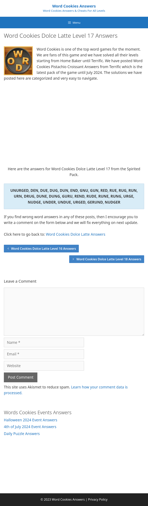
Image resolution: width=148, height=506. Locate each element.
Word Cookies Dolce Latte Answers (75, 234)
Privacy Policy (98, 499)
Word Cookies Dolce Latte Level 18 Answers (108, 259)
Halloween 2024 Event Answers (30, 420)
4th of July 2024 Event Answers (30, 426)
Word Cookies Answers (74, 6)
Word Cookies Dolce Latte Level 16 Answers (43, 248)
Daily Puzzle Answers (22, 433)
